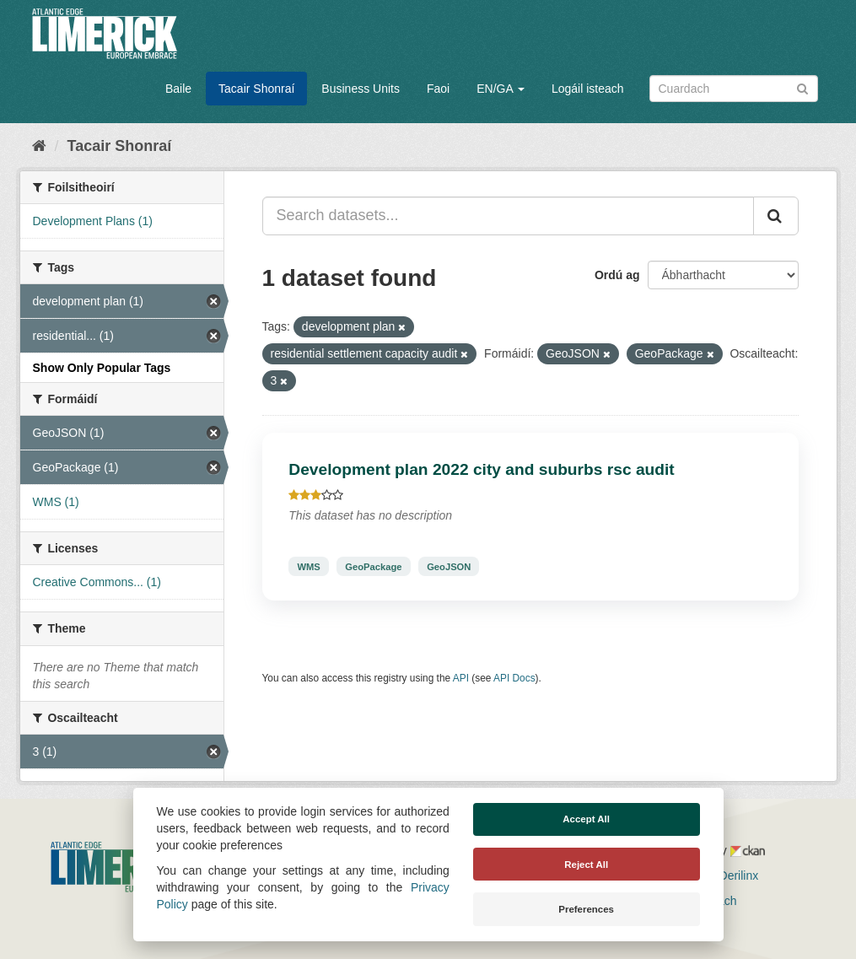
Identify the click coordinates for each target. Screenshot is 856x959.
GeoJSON (449, 566)
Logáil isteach (588, 88)
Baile (178, 88)
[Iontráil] (802, 87)
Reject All (586, 864)
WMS (308, 566)
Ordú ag (617, 275)
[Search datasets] (733, 88)
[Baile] (39, 145)
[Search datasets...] (508, 216)
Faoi (438, 88)
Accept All (586, 819)
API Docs (514, 678)
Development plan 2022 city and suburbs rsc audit (481, 469)
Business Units (360, 88)
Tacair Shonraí (256, 88)
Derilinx (731, 875)
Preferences (586, 909)
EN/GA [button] (500, 88)
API (461, 678)
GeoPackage (373, 566)
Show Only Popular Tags (102, 367)
